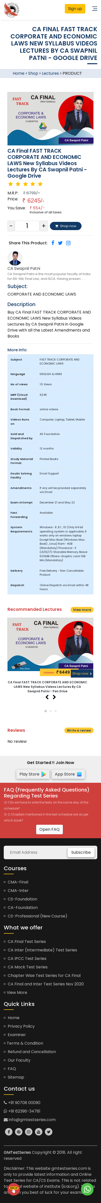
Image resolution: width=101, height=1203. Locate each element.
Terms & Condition (23, 1043)
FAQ (10, 1069)
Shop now (82, 673)
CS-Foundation (20, 899)
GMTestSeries (17, 1152)
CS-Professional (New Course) (35, 916)
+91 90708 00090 (22, 1103)
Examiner (15, 1035)
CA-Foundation (21, 907)
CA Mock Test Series (26, 967)
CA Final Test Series (25, 941)
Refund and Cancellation (30, 1052)
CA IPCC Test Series (25, 958)
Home (18, 73)
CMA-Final (16, 882)
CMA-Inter (16, 890)
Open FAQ (49, 829)
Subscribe (81, 852)
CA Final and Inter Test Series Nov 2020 (44, 984)
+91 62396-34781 (22, 1111)
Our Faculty (17, 1060)
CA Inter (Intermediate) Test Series (40, 950)
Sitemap (14, 1077)
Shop (33, 73)
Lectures (50, 73)
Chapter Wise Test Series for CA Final (42, 975)
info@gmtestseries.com (30, 1120)
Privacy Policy (19, 1026)
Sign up (75, 8)
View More (15, 992)
